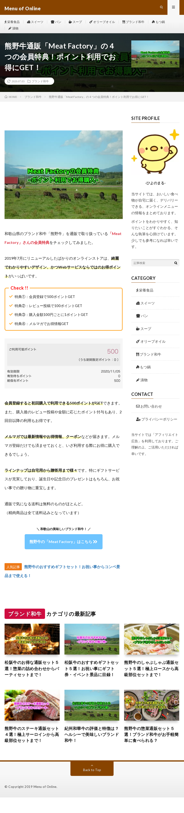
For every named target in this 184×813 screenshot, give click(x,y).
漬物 (13, 33)
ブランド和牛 (140, 24)
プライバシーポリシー (156, 426)
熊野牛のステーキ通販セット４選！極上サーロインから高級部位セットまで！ (31, 749)
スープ (79, 24)
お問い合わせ (149, 413)
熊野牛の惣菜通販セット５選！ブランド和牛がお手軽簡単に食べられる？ (150, 749)
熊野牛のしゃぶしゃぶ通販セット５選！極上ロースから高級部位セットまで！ (150, 676)
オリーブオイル (107, 24)
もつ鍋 (166, 24)
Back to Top (92, 785)
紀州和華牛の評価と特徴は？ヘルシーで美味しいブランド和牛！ (91, 749)
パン (58, 24)
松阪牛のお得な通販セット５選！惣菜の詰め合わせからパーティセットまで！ (31, 676)
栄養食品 (13, 24)
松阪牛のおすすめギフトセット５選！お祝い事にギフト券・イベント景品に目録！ (91, 679)
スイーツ (37, 24)
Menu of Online (45, 802)
